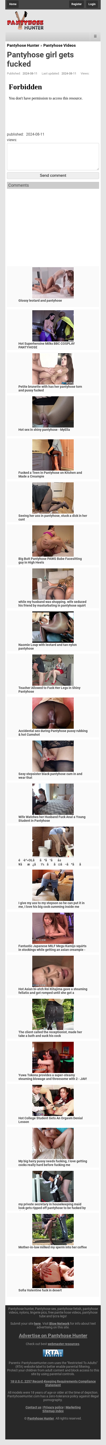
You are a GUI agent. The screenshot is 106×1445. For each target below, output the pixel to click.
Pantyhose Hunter (23, 45)
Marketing (73, 1413)
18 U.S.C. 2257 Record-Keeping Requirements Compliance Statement (53, 1388)
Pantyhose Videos (59, 45)
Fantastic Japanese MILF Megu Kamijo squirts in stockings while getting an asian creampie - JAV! (52, 955)
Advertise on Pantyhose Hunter (53, 1341)
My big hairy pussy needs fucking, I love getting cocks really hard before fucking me (52, 1168)
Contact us (33, 1413)
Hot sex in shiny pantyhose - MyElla (44, 435)
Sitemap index (53, 1416)
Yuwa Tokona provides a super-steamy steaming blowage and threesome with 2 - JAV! (52, 1082)
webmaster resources (63, 1349)
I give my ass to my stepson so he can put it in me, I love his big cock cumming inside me (51, 910)
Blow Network (59, 1329)
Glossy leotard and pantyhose (40, 306)
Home (12, 4)
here (37, 1329)
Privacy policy (53, 1413)
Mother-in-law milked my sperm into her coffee (52, 1253)
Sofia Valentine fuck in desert (40, 1296)
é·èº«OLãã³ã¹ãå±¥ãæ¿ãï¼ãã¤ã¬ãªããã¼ (52, 870)
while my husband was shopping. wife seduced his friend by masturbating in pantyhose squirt (52, 609)
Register (76, 4)
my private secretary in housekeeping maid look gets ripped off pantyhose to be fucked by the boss (52, 1213)
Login (92, 4)
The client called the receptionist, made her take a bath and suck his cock (50, 1039)
